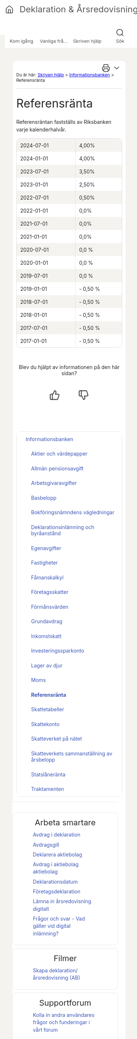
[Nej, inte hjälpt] (83, 395)
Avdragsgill (46, 845)
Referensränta (48, 695)
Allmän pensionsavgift (57, 468)
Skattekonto (45, 724)
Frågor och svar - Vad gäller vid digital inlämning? (59, 926)
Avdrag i (55, 864)
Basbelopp (43, 498)
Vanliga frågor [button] (55, 41)
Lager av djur (47, 665)
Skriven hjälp (51, 74)
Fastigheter (44, 563)
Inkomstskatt (46, 636)
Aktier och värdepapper (59, 454)
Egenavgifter (46, 548)
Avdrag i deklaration (56, 834)
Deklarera (57, 854)
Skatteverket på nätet (56, 739)
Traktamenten (47, 789)
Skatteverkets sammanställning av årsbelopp (71, 756)
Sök (120, 41)
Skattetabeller (47, 709)
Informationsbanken (89, 74)
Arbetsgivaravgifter (54, 483)
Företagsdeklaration (56, 891)
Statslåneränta (48, 774)
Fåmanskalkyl (47, 577)
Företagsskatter (49, 592)
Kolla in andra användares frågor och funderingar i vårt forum (63, 1022)
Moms (38, 680)
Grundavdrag (46, 621)
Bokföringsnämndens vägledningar (72, 512)
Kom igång (21, 41)
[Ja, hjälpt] (54, 395)
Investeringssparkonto (57, 651)
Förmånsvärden (49, 607)
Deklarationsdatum (55, 882)
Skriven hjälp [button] (87, 41)
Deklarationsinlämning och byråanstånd (62, 530)
